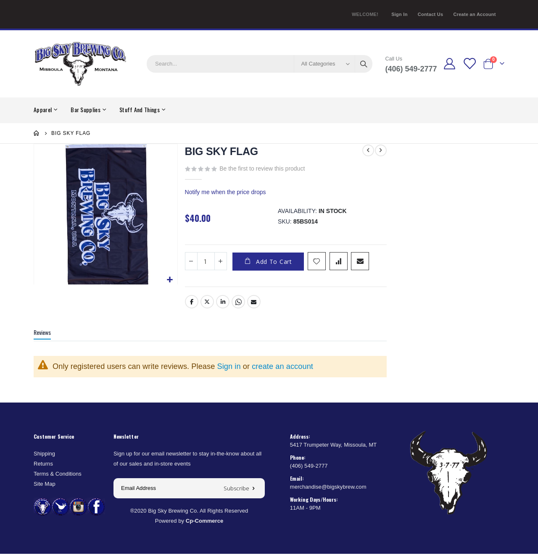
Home (37, 133)
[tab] (48, 337)
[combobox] (259, 64)
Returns (43, 468)
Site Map (44, 488)
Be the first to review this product (261, 169)
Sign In (399, 14)
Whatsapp (237, 306)
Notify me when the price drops (224, 193)
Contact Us (430, 14)
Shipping (44, 458)
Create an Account (474, 14)
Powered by (189, 525)
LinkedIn (222, 306)
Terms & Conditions (58, 478)
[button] (169, 279)
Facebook (191, 306)
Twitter (206, 306)
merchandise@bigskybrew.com (328, 491)
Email (253, 306)
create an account (282, 370)
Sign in (229, 370)
